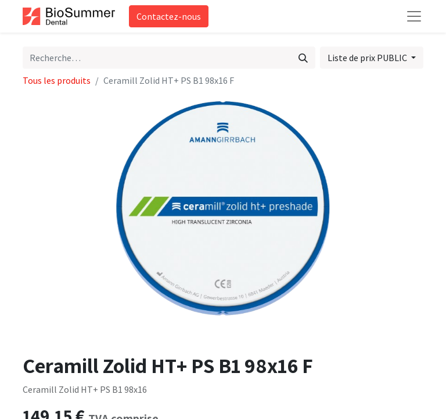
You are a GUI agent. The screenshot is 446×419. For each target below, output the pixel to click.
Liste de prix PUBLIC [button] (368, 57)
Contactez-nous (168, 16)
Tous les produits (57, 80)
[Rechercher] (303, 58)
